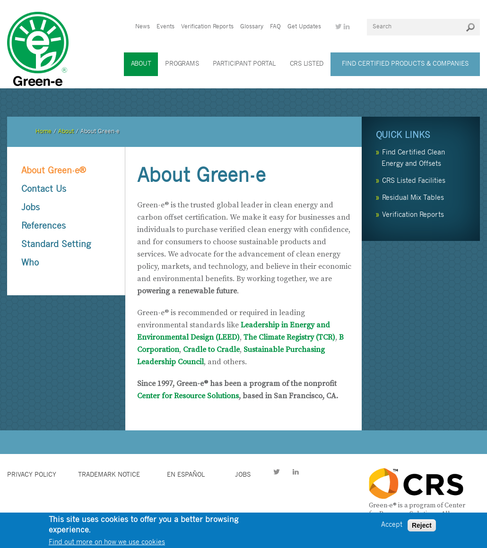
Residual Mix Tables (413, 198)
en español (186, 475)
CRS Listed (306, 64)
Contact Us (43, 190)
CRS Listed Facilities (413, 181)
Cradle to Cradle (211, 349)
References (43, 227)
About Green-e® (53, 171)
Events (165, 27)
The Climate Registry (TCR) (289, 337)
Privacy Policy (31, 475)
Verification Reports (207, 27)
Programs (182, 64)
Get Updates (304, 27)
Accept (391, 528)
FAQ (275, 27)
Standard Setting (56, 245)
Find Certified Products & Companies (405, 64)
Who (30, 263)
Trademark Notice (109, 475)
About (141, 64)
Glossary (251, 27)
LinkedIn (295, 473)
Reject (422, 528)
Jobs (30, 208)
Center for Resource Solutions (188, 396)
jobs (243, 475)
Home (43, 132)
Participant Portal (244, 64)
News (142, 27)
